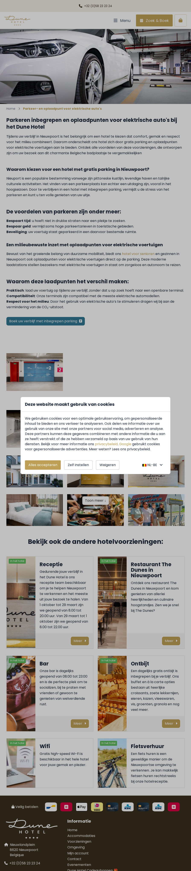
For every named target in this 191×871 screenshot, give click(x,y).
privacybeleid (106, 444)
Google (125, 444)
